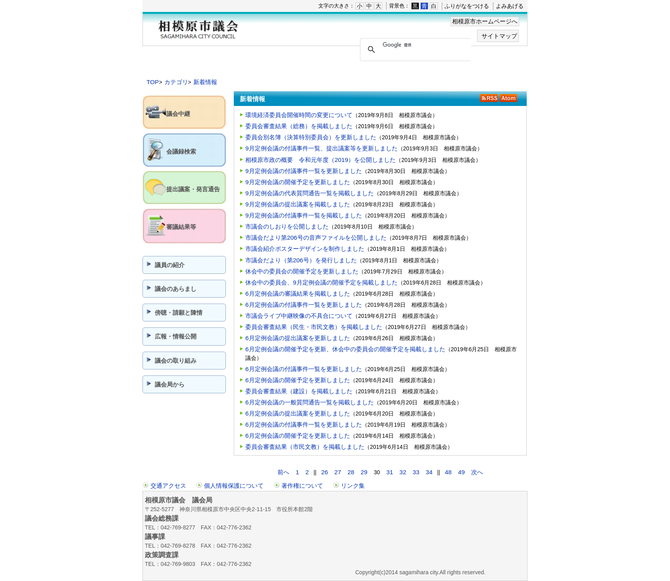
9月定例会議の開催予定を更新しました (297, 182)
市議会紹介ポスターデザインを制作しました (304, 248)
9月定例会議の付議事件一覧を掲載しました (303, 215)
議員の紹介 (170, 265)
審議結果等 (181, 226)
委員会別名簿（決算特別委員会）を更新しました (310, 137)
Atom (508, 98)
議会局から (170, 384)
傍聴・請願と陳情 (178, 312)
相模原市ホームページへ (485, 21)
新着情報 (205, 82)
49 (461, 472)
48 (448, 472)
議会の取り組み (175, 360)
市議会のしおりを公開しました (287, 226)
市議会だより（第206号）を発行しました (301, 260)
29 (364, 472)
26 (324, 472)
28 (350, 472)
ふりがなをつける (467, 6)
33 (415, 472)
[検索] (415, 45)
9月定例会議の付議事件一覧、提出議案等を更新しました (321, 148)
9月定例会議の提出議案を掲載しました (297, 204)
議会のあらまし (175, 288)
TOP (152, 82)
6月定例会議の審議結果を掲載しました (297, 293)
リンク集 (353, 485)
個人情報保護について (234, 485)
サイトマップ (499, 36)
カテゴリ (176, 82)
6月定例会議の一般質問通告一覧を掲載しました (309, 402)
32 (402, 472)
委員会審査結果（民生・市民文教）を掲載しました (313, 326)
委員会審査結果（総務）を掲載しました (298, 126)
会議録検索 (181, 151)
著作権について (302, 485)
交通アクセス (168, 485)
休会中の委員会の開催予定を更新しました (301, 271)
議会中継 (178, 113)
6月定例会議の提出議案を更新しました (297, 338)
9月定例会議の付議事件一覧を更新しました (303, 170)
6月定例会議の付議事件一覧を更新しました (303, 304)
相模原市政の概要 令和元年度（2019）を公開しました (320, 159)
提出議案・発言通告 (193, 189)
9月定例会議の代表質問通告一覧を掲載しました (309, 193)
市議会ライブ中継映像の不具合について (298, 315)
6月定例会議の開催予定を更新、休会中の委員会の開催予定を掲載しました (345, 349)
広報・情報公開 (175, 336)
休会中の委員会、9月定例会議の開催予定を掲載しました (321, 282)
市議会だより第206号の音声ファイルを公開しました (316, 237)
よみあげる (510, 6)
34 (429, 472)
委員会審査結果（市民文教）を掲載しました (304, 446)
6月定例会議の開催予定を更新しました (297, 380)
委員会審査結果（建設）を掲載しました (298, 391)
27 (337, 472)
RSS (489, 98)
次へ (477, 472)
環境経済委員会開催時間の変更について (298, 115)
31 (389, 472)
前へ (283, 472)
